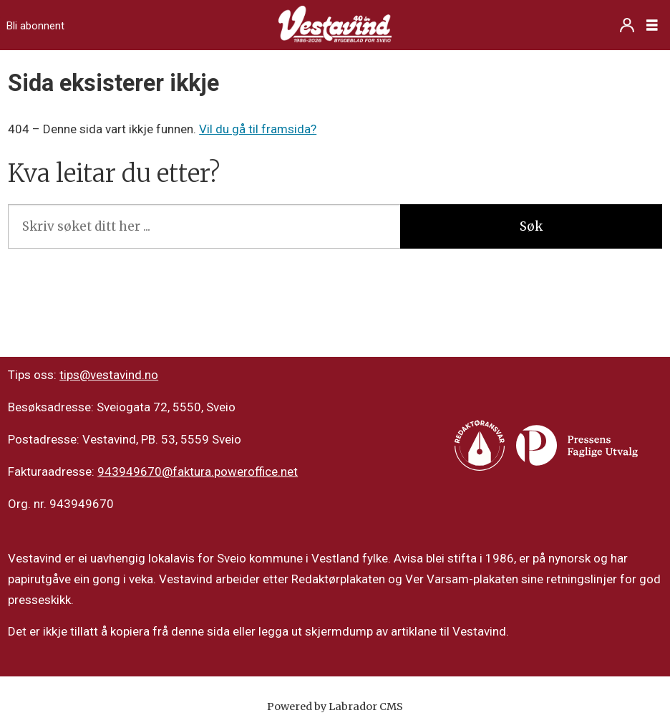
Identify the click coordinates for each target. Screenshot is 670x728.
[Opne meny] (652, 25)
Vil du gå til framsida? (257, 129)
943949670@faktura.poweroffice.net (197, 471)
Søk (531, 226)
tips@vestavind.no (108, 375)
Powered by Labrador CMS (335, 706)
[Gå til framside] (335, 25)
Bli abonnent (35, 25)
